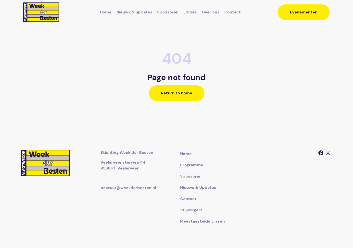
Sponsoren (167, 12)
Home (106, 12)
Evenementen (303, 12)
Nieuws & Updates (198, 187)
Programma (191, 165)
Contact (232, 12)
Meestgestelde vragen (202, 221)
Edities (190, 12)
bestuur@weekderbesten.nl (128, 187)
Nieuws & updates (134, 12)
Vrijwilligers (191, 210)
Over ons (210, 12)
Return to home (176, 93)
